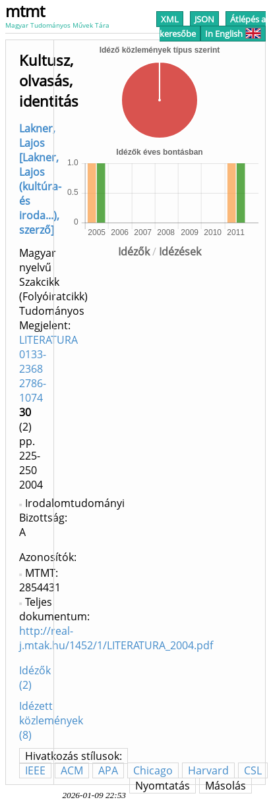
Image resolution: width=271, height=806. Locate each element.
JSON (204, 19)
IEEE (35, 770)
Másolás (225, 785)
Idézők (134, 251)
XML (170, 19)
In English (233, 34)
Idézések (180, 251)
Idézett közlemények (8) (51, 720)
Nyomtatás (162, 785)
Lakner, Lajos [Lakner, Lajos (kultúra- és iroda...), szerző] (40, 179)
